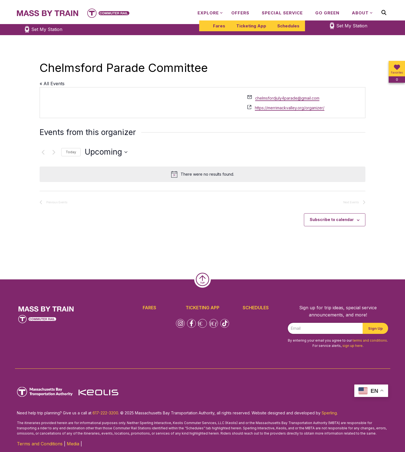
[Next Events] (53, 152)
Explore (208, 12)
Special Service (282, 12)
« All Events (52, 83)
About (360, 12)
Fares (219, 25)
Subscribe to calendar (332, 219)
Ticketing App (251, 25)
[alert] (202, 174)
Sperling (329, 413)
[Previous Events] (43, 152)
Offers (240, 12)
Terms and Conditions (40, 443)
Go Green (327, 12)
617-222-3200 (105, 413)
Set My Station (351, 25)
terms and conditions (370, 340)
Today (71, 152)
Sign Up (375, 328)
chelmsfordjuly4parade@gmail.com (287, 98)
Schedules (288, 25)
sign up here (352, 346)
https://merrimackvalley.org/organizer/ (289, 107)
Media (73, 443)
